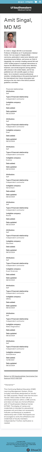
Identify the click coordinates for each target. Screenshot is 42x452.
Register (30, 2)
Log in (22, 2)
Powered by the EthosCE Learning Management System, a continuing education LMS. (34, 450)
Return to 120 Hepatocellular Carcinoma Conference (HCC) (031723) (21, 377)
